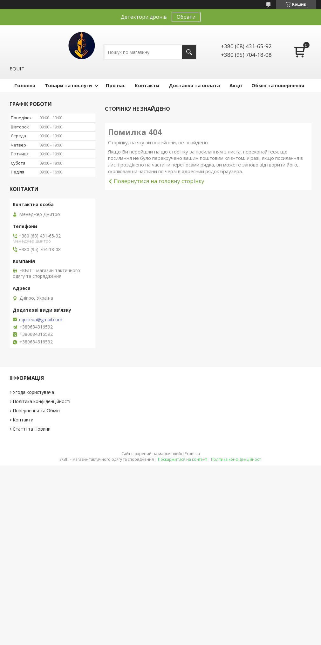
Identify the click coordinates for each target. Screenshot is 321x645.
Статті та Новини (32, 429)
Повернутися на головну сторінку (159, 181)
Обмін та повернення (277, 85)
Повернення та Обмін (36, 410)
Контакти (147, 85)
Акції (235, 85)
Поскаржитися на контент (182, 459)
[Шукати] (189, 52)
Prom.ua (192, 453)
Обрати (186, 16)
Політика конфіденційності (41, 401)
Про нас (115, 85)
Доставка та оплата (194, 85)
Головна (24, 85)
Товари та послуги (68, 85)
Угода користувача (33, 392)
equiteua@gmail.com (40, 319)
